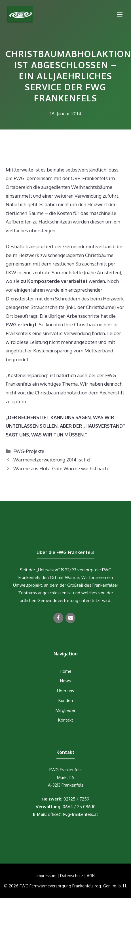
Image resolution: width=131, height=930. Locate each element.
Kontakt (65, 720)
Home (65, 671)
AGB (91, 875)
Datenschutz (71, 875)
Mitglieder (65, 710)
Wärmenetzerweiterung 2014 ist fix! (51, 460)
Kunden (65, 700)
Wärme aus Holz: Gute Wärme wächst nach (60, 468)
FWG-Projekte (28, 451)
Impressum (46, 875)
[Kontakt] (70, 618)
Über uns (65, 690)
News (65, 681)
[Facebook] (58, 618)
